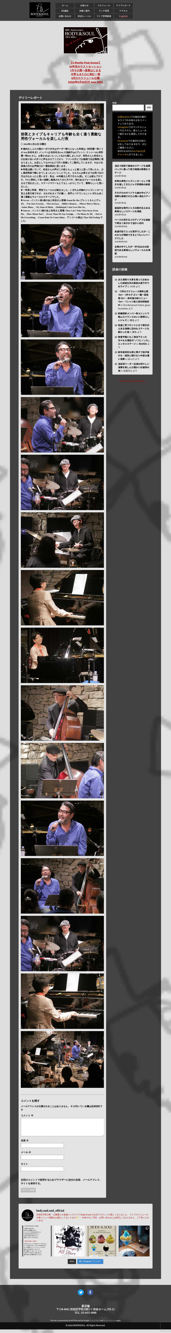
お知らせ (84, 5)
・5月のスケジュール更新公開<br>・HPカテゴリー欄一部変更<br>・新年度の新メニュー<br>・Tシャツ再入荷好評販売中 (133, 298)
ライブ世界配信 (104, 16)
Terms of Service (110, 1324)
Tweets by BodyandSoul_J (132, 380)
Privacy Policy (94, 1324)
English (123, 16)
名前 (25, 1144)
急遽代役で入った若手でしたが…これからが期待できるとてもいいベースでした (132, 235)
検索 (114, 102)
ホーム (65, 5)
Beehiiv (143, 343)
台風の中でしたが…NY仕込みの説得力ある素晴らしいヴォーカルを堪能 (132, 250)
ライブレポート (123, 5)
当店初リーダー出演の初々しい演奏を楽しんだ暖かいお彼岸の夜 (133, 367)
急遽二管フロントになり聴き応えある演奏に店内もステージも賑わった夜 (133, 328)
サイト (24, 1167)
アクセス (123, 10)
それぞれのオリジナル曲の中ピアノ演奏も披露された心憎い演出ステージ (132, 196)
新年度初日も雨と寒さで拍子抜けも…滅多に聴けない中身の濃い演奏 (133, 355)
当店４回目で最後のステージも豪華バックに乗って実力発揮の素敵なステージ (132, 169)
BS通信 (64, 10)
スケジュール (104, 5)
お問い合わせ (65, 16)
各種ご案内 (84, 10)
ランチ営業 (104, 10)
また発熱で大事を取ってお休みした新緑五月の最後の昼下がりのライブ (133, 283)
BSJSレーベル (84, 16)
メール (26, 1156)
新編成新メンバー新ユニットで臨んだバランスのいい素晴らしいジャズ (133, 317)
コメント (27, 1115)
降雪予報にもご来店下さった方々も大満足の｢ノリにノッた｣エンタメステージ (133, 340)
